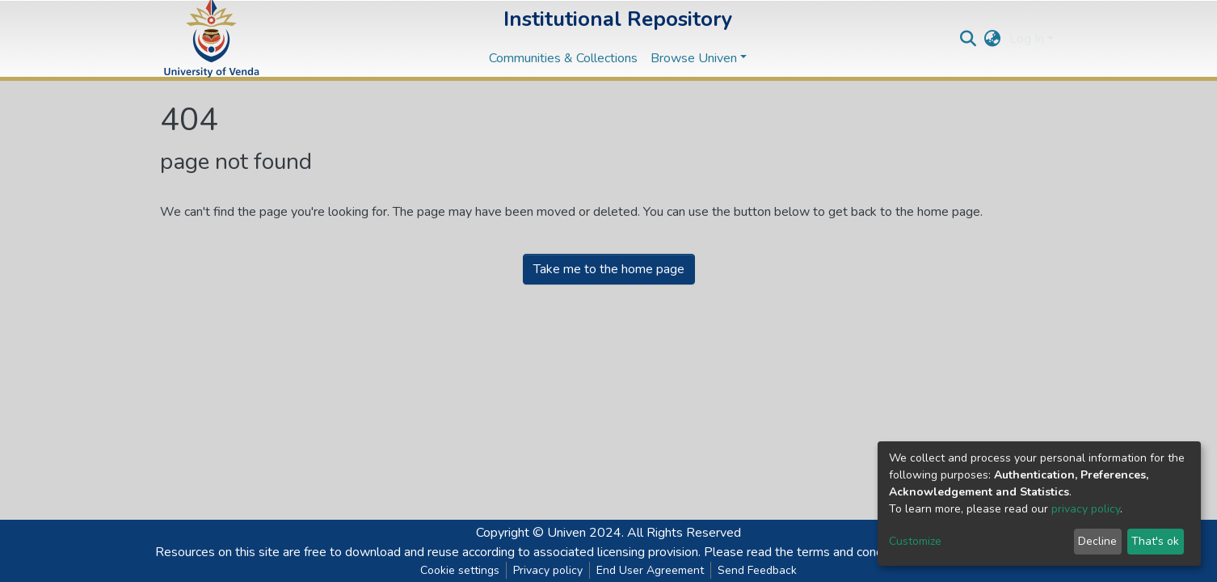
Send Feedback (757, 570)
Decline (1097, 541)
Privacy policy (548, 570)
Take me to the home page (608, 269)
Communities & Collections (563, 58)
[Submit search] (968, 38)
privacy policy (1085, 509)
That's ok (1155, 541)
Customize (915, 541)
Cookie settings (459, 570)
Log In (1026, 39)
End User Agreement (650, 570)
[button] (992, 38)
